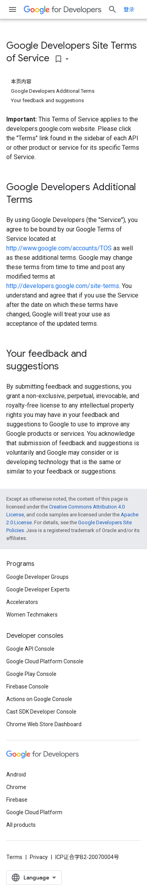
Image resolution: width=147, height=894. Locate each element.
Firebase (16, 800)
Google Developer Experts (38, 589)
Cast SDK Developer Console (41, 712)
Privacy (39, 857)
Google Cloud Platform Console (44, 661)
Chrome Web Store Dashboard (44, 724)
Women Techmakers (32, 614)
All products (21, 825)
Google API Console (30, 649)
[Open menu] (12, 9)
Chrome (16, 787)
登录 (128, 9)
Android (16, 774)
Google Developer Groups (37, 577)
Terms (14, 857)
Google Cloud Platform (34, 812)
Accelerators (22, 602)
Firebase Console (27, 686)
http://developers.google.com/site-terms (62, 286)
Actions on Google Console (39, 699)
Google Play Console (31, 674)
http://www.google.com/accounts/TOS (59, 248)
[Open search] (112, 9)
